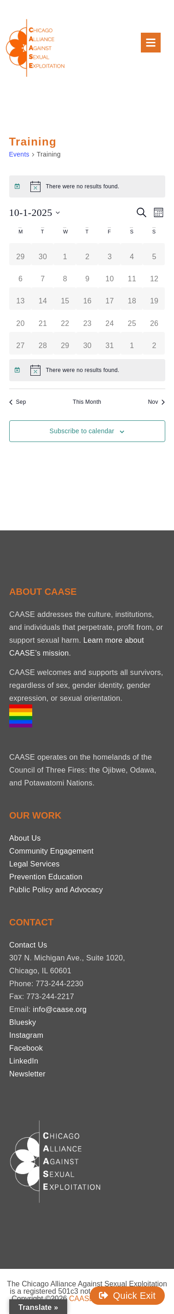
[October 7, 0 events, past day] (42, 276)
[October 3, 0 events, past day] (109, 254)
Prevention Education (45, 876)
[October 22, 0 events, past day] (64, 321)
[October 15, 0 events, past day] (64, 298)
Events (19, 154)
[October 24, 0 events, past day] (109, 321)
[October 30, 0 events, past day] (87, 343)
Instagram (26, 1035)
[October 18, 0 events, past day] (132, 298)
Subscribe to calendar (82, 431)
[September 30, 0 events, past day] (42, 254)
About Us (25, 838)
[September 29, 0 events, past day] (20, 254)
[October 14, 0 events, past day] (42, 298)
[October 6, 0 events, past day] (20, 276)
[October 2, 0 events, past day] (87, 254)
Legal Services (34, 864)
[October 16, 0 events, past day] (87, 298)
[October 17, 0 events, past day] (109, 298)
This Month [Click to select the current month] (87, 402)
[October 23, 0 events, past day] (87, 321)
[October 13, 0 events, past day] (20, 298)
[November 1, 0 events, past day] (132, 343)
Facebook (26, 1048)
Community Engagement (51, 851)
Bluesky (22, 1022)
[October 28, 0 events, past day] (42, 343)
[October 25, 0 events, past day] (132, 321)
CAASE (81, 1298)
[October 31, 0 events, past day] (109, 343)
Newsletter (27, 1074)
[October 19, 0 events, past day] (154, 298)
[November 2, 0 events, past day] (154, 343)
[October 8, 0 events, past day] (64, 276)
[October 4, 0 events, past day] (132, 254)
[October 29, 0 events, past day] (64, 343)
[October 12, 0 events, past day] (154, 276)
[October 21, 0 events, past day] (42, 321)
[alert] (87, 186)
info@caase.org (60, 1009)
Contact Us (28, 945)
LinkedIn (23, 1061)
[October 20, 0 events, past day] (20, 321)
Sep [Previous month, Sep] (17, 402)
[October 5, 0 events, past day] (154, 254)
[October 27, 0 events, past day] (20, 343)
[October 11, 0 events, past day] (132, 276)
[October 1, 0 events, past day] (64, 254)
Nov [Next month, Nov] (156, 402)
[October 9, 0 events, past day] (87, 276)
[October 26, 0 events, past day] (154, 321)
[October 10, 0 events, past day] (109, 276)
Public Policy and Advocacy (56, 889)
